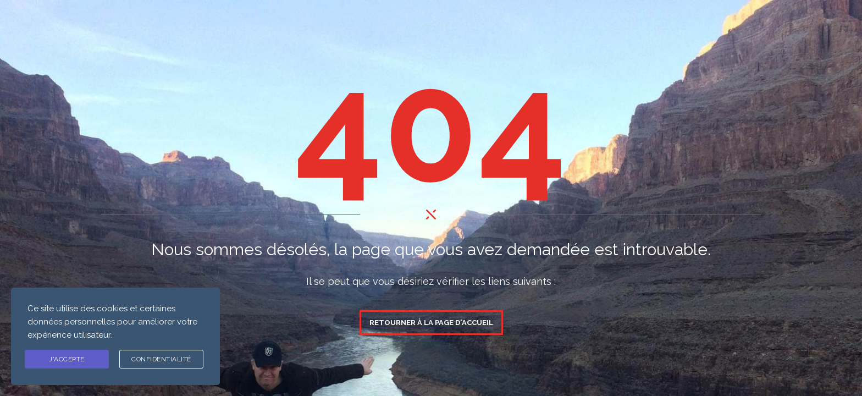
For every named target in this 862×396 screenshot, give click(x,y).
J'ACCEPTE (67, 359)
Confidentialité (161, 359)
